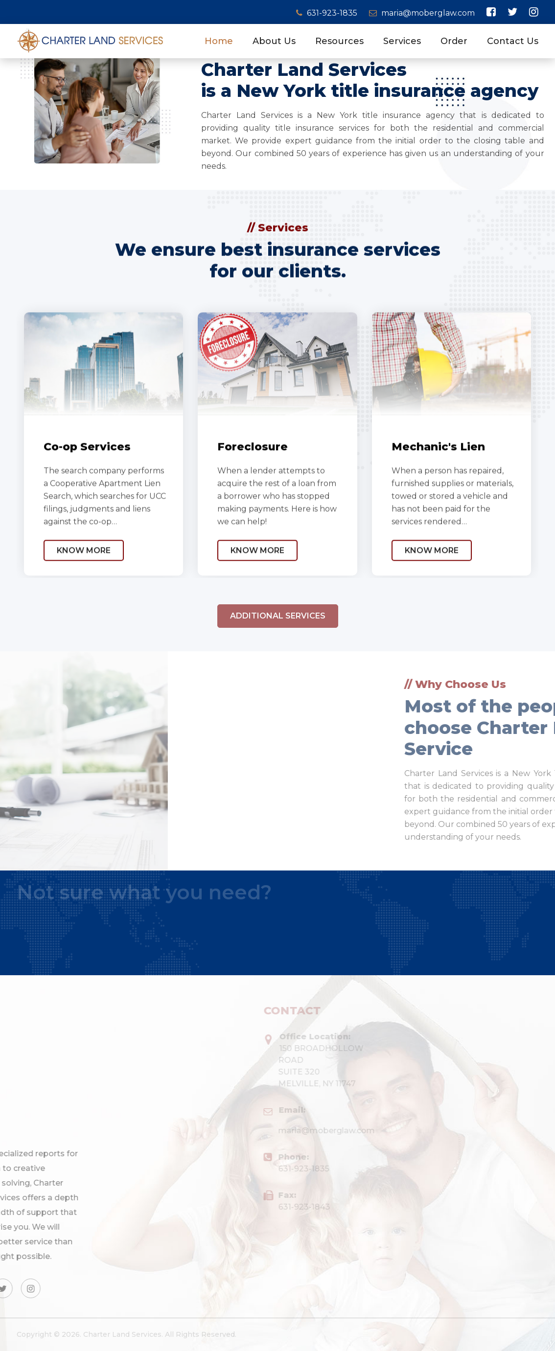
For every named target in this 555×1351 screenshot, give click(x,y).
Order (453, 41)
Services (402, 41)
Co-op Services (87, 470)
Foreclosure (252, 470)
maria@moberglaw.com (422, 13)
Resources (339, 41)
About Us (274, 41)
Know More (84, 573)
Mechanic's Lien (438, 470)
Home (219, 41)
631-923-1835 (327, 13)
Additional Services (277, 629)
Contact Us (512, 41)
